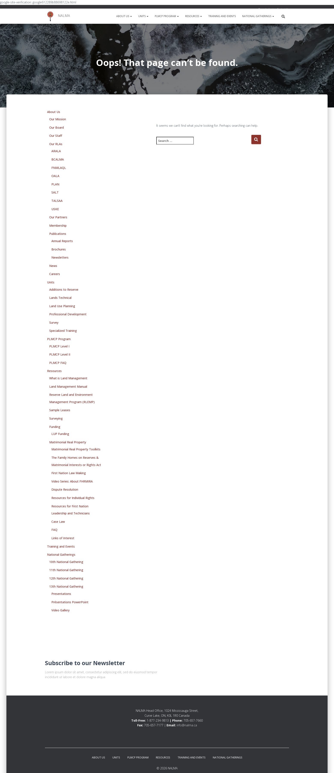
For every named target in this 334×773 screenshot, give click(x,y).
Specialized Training (63, 331)
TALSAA (57, 201)
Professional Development (67, 314)
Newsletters (60, 257)
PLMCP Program (167, 16)
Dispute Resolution (64, 489)
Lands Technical (60, 298)
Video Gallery (60, 610)
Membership (58, 225)
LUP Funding (60, 434)
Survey (53, 322)
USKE (55, 209)
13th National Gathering (66, 586)
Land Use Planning (62, 306)
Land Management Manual (68, 386)
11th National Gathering (66, 570)
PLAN (55, 184)
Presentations (61, 594)
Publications (57, 234)
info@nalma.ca (187, 725)
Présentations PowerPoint (69, 602)
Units (143, 16)
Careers (54, 274)
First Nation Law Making (68, 473)
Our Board (56, 127)
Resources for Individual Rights (72, 498)
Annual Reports (62, 241)
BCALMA (57, 159)
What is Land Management (68, 378)
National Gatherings (258, 16)
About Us (124, 16)
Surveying (56, 418)
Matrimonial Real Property (67, 442)
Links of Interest (62, 538)
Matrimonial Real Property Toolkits (75, 449)
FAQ (54, 530)
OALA (55, 176)
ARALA (56, 151)
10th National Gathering (66, 562)
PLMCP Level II (59, 354)
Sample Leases (59, 410)
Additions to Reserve (63, 289)
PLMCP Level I (59, 346)
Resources (193, 16)
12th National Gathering (66, 578)
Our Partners (58, 217)
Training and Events (222, 16)
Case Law (58, 522)
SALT (55, 192)
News (53, 266)
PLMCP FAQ (57, 363)
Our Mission (57, 119)
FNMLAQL (58, 168)
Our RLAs (55, 144)
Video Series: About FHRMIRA (72, 481)
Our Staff (55, 136)
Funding (54, 427)
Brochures (58, 249)
